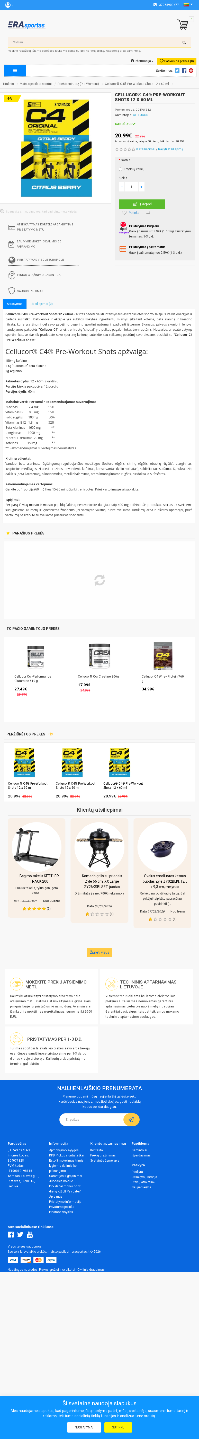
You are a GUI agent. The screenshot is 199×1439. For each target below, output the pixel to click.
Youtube (192, 70)
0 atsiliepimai (145, 149)
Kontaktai (97, 1150)
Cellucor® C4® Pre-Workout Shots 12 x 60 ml (137, 84)
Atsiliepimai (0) (42, 304)
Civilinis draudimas (91, 1269)
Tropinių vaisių (131, 169)
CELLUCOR (140, 115)
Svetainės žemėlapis (104, 1160)
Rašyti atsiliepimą (170, 149)
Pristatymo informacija (65, 1202)
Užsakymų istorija (144, 1177)
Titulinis (8, 84)
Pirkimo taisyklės (61, 1212)
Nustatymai (84, 1427)
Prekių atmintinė (143, 1182)
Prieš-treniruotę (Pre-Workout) (78, 84)
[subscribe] (131, 1119)
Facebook (185, 70)
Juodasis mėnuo (61, 1181)
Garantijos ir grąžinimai (65, 1176)
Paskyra (137, 1172)
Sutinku (118, 1427)
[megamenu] (15, 70)
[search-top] (184, 42)
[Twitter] (21, 1236)
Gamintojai (139, 1150)
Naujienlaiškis (141, 1187)
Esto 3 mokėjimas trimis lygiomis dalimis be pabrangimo (66, 1166)
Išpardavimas (141, 1155)
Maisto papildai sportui (36, 84)
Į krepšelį (141, 204)
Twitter (178, 70)
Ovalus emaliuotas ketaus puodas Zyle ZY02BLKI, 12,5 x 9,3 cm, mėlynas (165, 881)
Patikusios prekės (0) (177, 61)
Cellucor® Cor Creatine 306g (98, 676)
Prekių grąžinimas (103, 1155)
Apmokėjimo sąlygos (64, 1150)
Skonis (125, 160)
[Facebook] (12, 1236)
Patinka (130, 213)
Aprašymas (15, 304)
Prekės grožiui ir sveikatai (57, 1269)
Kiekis (123, 178)
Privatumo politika (61, 1207)
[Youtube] (31, 1236)
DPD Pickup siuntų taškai (66, 1155)
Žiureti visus (99, 952)
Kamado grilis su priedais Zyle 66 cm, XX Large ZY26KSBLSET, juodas (102, 881)
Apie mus (55, 1196)
